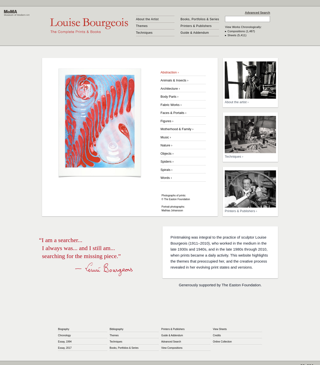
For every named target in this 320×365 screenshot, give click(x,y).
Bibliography (117, 329)
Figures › (166, 121)
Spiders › (167, 161)
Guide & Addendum (194, 32)
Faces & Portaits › (173, 113)
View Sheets (220, 329)
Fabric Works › (171, 105)
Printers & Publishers (196, 26)
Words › (166, 178)
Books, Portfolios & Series (199, 19)
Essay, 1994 (65, 341)
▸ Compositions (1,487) (240, 31)
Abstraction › (169, 72)
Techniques (144, 32)
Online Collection (222, 341)
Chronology (64, 335)
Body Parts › (169, 96)
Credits (217, 335)
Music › (165, 137)
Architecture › (170, 88)
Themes (142, 26)
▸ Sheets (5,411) (235, 35)
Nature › (166, 145)
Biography (63, 329)
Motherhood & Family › (177, 129)
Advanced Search (257, 12)
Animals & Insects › (174, 80)
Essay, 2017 (65, 348)
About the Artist (147, 19)
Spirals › (166, 170)
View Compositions (171, 348)
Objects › (167, 153)
